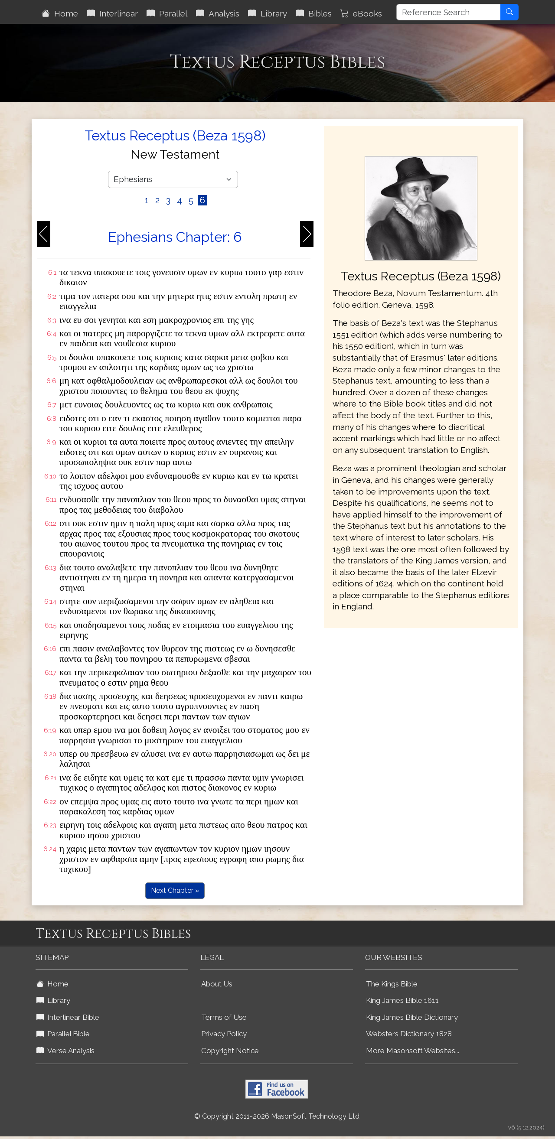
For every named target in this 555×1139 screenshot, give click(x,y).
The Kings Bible (392, 984)
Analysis (217, 13)
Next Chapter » (175, 890)
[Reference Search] (448, 12)
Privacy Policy (224, 1033)
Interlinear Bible (67, 1017)
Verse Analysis (65, 1050)
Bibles (314, 13)
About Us (216, 984)
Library (267, 13)
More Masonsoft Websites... (412, 1050)
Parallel (167, 13)
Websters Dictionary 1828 (409, 1033)
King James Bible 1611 (402, 1000)
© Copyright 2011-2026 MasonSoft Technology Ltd (276, 1116)
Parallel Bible (63, 1033)
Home (60, 13)
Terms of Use (224, 1017)
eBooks (361, 13)
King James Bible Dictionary (412, 1017)
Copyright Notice (230, 1050)
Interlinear (112, 13)
